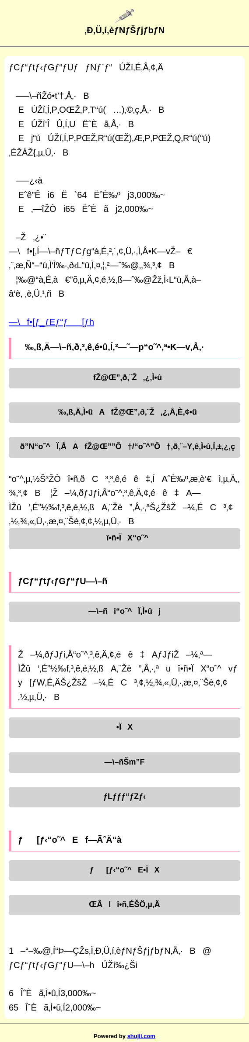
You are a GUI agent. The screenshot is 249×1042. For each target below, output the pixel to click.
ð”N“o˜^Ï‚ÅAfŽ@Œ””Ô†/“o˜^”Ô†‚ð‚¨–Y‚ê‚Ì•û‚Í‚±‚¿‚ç (124, 446)
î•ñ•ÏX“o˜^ (124, 537)
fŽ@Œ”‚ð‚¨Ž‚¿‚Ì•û (124, 377)
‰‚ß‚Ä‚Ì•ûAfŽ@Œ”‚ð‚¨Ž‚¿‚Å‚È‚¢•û (124, 412)
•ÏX (124, 727)
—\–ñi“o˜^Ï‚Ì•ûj (124, 611)
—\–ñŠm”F (124, 762)
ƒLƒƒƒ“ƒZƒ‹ (124, 796)
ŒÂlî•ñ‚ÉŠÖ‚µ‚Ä (124, 904)
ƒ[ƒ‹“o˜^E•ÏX (125, 869)
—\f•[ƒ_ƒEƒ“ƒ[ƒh (51, 322)
